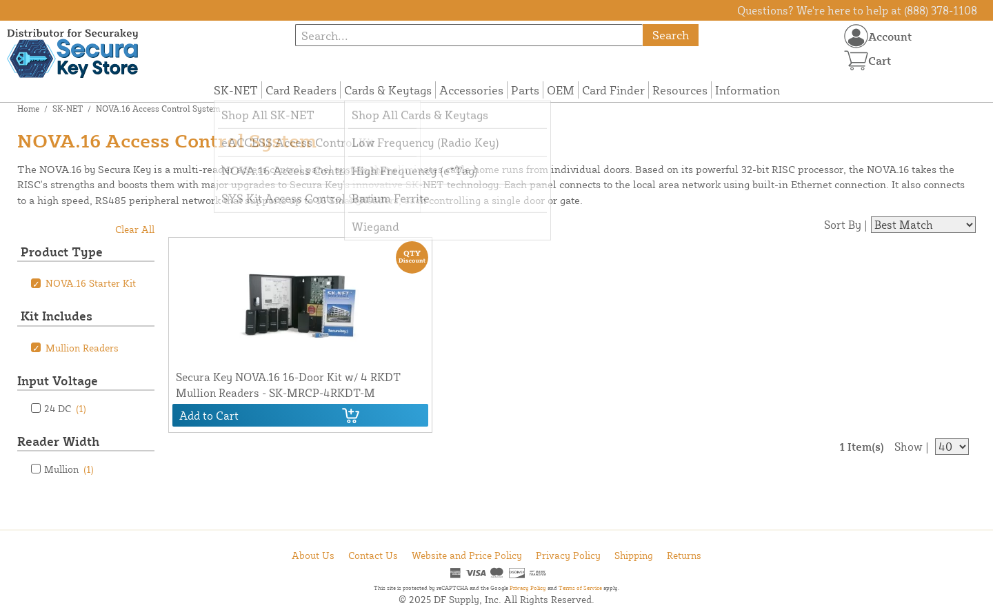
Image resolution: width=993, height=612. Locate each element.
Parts (525, 90)
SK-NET (236, 90)
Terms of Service (580, 587)
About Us (313, 555)
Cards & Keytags (388, 90)
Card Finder (613, 90)
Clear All (134, 229)
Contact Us (373, 555)
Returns (684, 555)
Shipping (633, 555)
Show (908, 446)
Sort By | (845, 225)
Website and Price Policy (467, 555)
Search (670, 35)
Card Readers (301, 90)
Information (747, 90)
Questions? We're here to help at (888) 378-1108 (857, 10)
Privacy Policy (568, 555)
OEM (560, 90)
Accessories (471, 90)
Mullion (69, 469)
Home (28, 108)
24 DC (65, 408)
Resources (680, 90)
